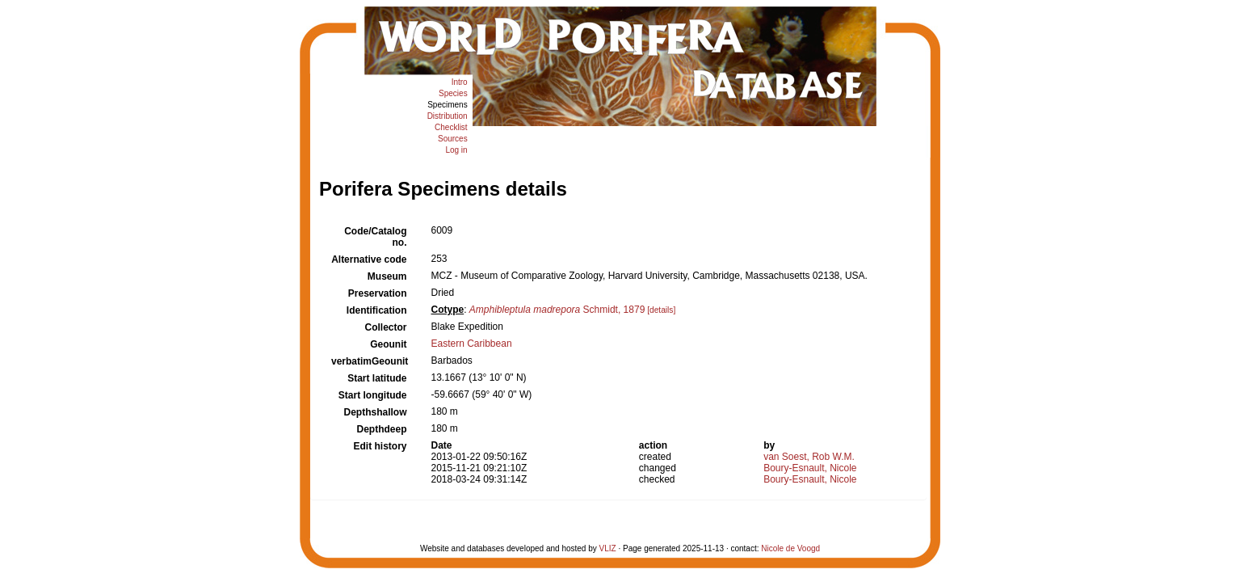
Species (453, 93)
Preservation (377, 293)
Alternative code (368, 259)
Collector (385, 327)
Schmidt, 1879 (557, 309)
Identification (377, 310)
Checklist (451, 127)
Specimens (447, 104)
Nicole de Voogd (790, 548)
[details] (661, 310)
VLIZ (607, 548)
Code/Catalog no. (375, 237)
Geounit (388, 344)
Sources (453, 138)
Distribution (447, 116)
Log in (456, 150)
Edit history (379, 446)
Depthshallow (374, 412)
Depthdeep (381, 429)
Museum (387, 276)
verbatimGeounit (369, 361)
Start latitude (376, 378)
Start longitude (372, 395)
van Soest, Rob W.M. (809, 456)
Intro (460, 82)
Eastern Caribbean (471, 343)
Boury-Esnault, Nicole (809, 468)
